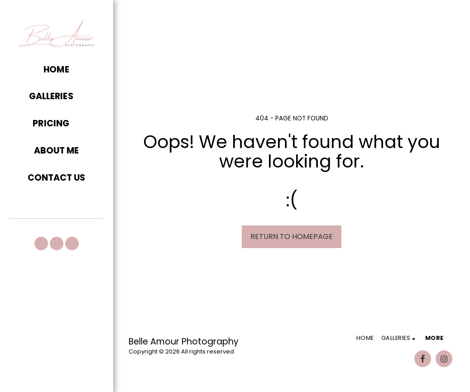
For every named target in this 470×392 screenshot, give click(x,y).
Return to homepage (291, 236)
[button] (56, 96)
